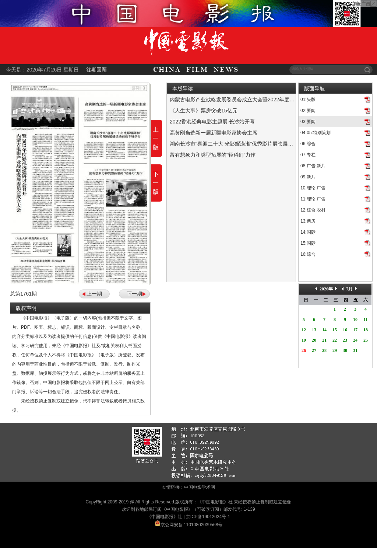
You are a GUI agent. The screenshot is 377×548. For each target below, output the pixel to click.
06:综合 (308, 143)
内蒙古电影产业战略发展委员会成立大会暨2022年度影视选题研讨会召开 (253, 99)
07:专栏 (308, 154)
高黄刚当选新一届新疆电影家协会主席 (213, 133)
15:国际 (308, 243)
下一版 (156, 183)
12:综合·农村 (312, 210)
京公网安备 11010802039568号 (192, 524)
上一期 (94, 294)
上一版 (156, 138)
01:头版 (308, 99)
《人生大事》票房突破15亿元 (203, 111)
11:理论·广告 (312, 199)
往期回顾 (96, 70)
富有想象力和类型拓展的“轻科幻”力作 (213, 155)
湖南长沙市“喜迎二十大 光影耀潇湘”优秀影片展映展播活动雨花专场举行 (252, 144)
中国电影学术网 (199, 487)
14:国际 (308, 232)
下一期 (134, 294)
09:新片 (308, 176)
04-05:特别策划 (315, 132)
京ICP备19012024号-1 (208, 516)
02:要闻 (308, 110)
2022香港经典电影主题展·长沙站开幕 (212, 122)
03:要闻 (308, 121)
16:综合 (308, 254)
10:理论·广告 (312, 188)
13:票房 (308, 221)
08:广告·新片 (312, 165)
